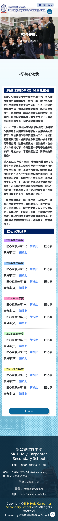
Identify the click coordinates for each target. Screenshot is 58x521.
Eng (50, 4)
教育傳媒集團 (26, 515)
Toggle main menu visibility (50, 13)
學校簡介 (34, 41)
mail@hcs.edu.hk (33, 488)
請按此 (34, 246)
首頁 (24, 41)
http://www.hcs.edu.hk (33, 494)
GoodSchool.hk (43, 515)
